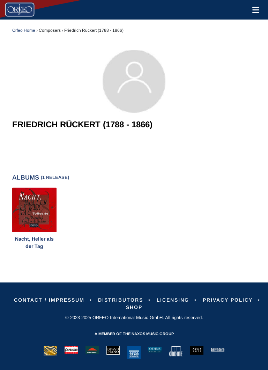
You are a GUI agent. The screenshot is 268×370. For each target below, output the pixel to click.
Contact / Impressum (49, 300)
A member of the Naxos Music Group (134, 334)
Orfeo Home (23, 30)
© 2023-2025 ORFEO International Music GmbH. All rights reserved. (134, 317)
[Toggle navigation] (254, 9)
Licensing (173, 300)
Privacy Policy (228, 300)
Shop (134, 307)
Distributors (120, 300)
